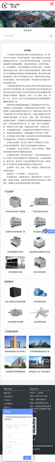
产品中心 (7, 400)
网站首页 (7, 393)
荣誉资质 (28, 30)
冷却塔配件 (8, 404)
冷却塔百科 (8, 397)
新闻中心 (7, 407)
